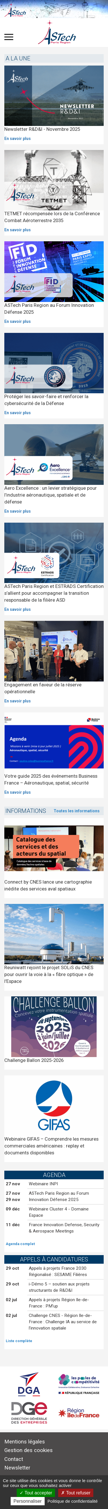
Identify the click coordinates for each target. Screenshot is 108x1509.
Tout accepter (36, 1492)
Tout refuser (75, 1492)
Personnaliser (28, 1501)
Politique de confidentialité (73, 1501)
